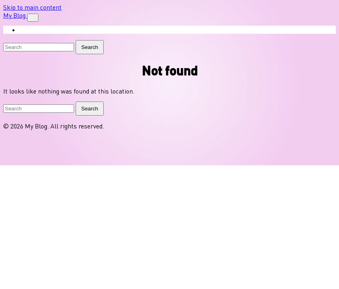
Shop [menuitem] (32, 30)
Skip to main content (32, 7)
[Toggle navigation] (32, 18)
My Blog (15, 15)
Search (89, 47)
